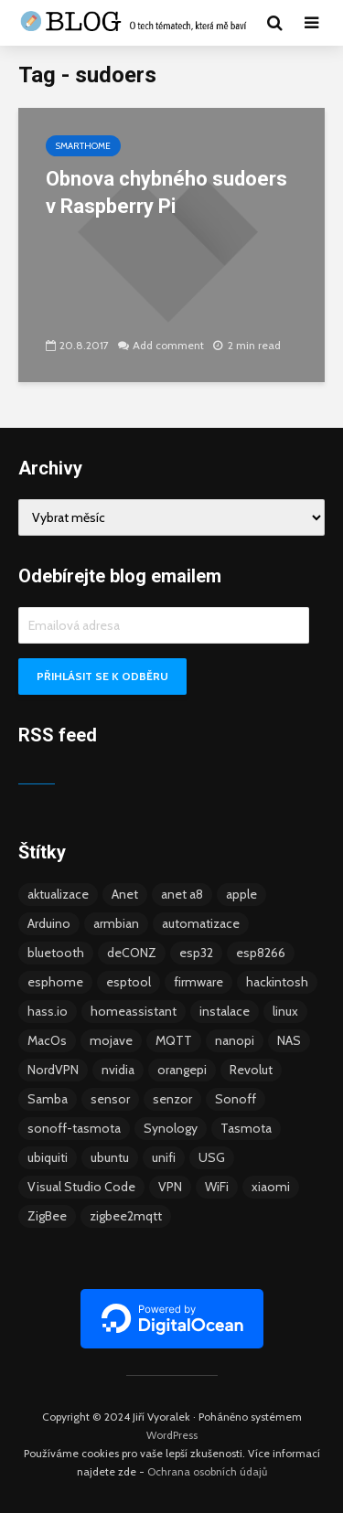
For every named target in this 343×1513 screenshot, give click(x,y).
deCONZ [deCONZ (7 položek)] (131, 952)
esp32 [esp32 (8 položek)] (196, 952)
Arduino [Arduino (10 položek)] (48, 923)
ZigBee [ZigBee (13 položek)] (47, 1216)
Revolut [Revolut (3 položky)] (251, 1069)
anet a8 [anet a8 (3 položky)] (182, 894)
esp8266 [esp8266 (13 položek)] (260, 952)
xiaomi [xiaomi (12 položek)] (271, 1186)
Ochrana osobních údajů (207, 1471)
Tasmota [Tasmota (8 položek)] (246, 1128)
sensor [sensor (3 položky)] (110, 1099)
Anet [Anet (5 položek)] (125, 894)
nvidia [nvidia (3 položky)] (118, 1069)
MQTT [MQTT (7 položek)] (173, 1040)
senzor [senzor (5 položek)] (172, 1099)
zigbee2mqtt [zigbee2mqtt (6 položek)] (126, 1216)
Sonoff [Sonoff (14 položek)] (235, 1099)
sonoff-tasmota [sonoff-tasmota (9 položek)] (74, 1128)
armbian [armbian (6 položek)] (116, 923)
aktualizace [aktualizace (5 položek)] (58, 894)
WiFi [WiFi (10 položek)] (217, 1186)
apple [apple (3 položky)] (241, 894)
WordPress (172, 1435)
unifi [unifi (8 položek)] (164, 1157)
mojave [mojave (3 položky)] (111, 1040)
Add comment (168, 345)
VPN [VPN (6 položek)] (170, 1186)
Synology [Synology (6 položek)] (171, 1128)
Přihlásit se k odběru (102, 676)
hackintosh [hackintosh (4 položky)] (277, 982)
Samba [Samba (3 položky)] (47, 1099)
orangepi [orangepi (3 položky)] (182, 1069)
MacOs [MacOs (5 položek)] (47, 1040)
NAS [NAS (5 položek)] (289, 1040)
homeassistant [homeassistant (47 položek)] (134, 1011)
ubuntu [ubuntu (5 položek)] (110, 1157)
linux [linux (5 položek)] (285, 1011)
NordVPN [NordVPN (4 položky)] (53, 1069)
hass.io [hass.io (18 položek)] (47, 1011)
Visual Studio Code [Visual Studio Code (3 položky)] (81, 1186)
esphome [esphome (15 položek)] (55, 982)
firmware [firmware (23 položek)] (198, 982)
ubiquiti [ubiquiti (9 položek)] (47, 1157)
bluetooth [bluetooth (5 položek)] (55, 952)
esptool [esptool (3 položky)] (128, 982)
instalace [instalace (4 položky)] (224, 1011)
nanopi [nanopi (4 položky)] (234, 1040)
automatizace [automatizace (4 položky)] (201, 923)
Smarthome (83, 146)
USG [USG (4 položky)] (211, 1157)
